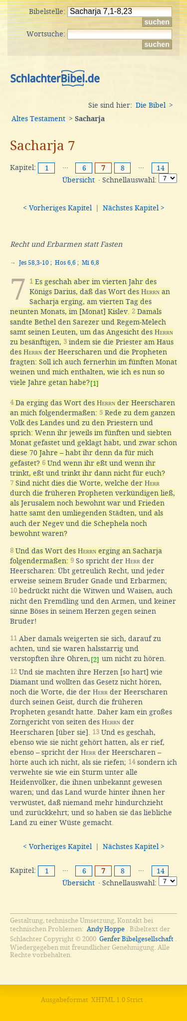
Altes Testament (38, 119)
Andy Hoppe (106, 929)
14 (161, 168)
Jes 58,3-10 (34, 262)
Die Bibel (151, 105)
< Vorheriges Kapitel (57, 208)
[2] (95, 660)
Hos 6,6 (65, 262)
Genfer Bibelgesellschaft (136, 939)
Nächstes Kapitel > (134, 208)
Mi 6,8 (90, 262)
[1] (94, 383)
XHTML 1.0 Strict (117, 1000)
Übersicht (78, 180)
